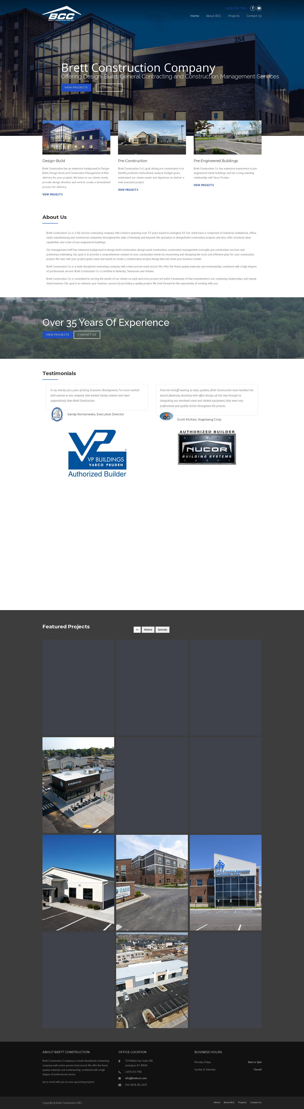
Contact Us (254, 16)
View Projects (76, 87)
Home (194, 16)
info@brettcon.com (136, 1078)
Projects (233, 16)
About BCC (213, 16)
